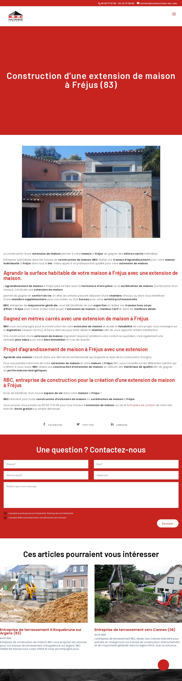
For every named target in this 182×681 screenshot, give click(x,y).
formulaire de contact (141, 405)
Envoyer (167, 523)
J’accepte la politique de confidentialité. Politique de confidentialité (38, 513)
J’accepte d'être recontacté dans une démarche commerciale (35, 517)
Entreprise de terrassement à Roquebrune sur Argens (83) (40, 631)
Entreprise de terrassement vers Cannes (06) (135, 629)
